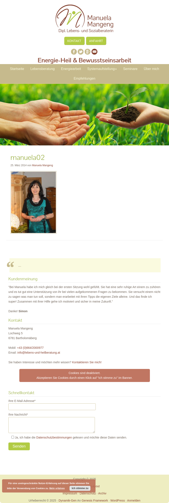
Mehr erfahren (57, 488)
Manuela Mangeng (84, 20)
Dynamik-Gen (68, 500)
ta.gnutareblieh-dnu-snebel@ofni (38, 352)
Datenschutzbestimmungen (54, 437)
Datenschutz (88, 493)
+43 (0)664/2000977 (30, 347)
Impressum (70, 493)
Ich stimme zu (80, 488)
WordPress (117, 500)
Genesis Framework (95, 500)
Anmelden (133, 500)
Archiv (102, 493)
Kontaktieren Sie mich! (87, 362)
